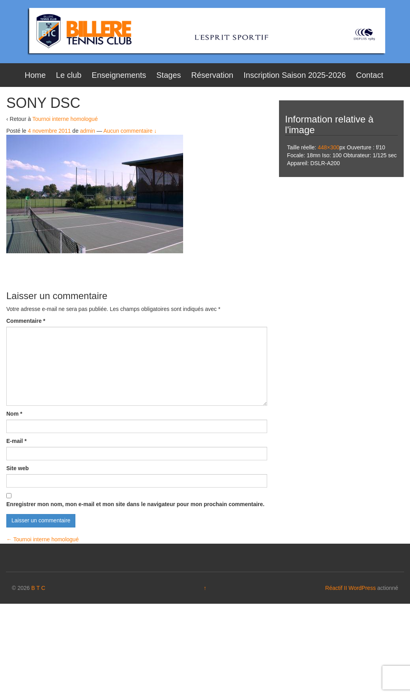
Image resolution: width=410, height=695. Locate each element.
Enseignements (119, 75)
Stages (168, 75)
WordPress (362, 588)
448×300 (328, 147)
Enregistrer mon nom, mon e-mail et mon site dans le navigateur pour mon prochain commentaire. (135, 504)
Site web (17, 468)
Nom (14, 414)
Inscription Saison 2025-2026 (294, 75)
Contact (369, 75)
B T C (38, 588)
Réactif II (336, 588)
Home (35, 75)
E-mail (16, 441)
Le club (69, 75)
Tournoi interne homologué (65, 119)
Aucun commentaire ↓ (130, 131)
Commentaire (25, 321)
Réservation (212, 75)
